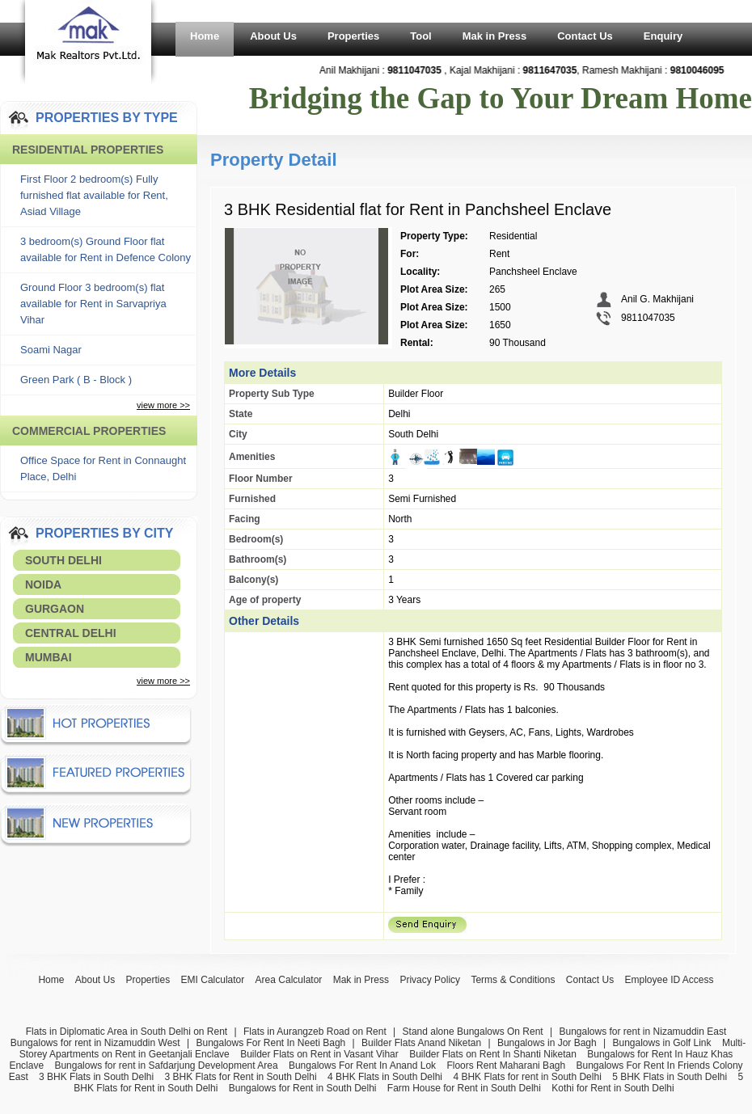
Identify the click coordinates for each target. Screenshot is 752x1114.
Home (204, 36)
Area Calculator (289, 979)
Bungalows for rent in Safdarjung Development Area (165, 1065)
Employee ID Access (669, 979)
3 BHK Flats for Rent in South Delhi (241, 1076)
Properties (353, 36)
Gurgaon (54, 608)
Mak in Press (495, 36)
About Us (273, 36)
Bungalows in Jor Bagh (547, 1043)
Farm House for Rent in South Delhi (464, 1088)
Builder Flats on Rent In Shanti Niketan (493, 1054)
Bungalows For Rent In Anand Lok (362, 1065)
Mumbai (48, 657)
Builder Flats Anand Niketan (421, 1043)
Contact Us (585, 36)
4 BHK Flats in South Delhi (384, 1076)
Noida (43, 584)
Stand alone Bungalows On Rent (473, 1031)
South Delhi (63, 560)
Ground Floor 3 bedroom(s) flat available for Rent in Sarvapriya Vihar (93, 303)
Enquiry (663, 36)
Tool (420, 36)
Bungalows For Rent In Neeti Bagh (270, 1043)
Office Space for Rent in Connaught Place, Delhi (103, 468)
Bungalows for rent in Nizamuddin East (642, 1031)
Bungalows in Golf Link (661, 1043)
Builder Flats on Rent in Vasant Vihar (319, 1054)
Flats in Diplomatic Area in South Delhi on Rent (126, 1031)
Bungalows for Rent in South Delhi (303, 1088)
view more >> (163, 405)
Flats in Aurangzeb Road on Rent (315, 1031)
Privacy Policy (429, 979)
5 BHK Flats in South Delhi (669, 1076)
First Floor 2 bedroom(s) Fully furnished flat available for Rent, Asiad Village (94, 195)
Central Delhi (70, 633)
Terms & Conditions (513, 979)
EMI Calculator (213, 979)
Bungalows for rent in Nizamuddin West (95, 1043)
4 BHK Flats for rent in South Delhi (527, 1076)
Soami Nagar (51, 350)
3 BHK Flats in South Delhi (96, 1076)
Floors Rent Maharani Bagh (505, 1065)
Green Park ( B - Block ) (76, 379)
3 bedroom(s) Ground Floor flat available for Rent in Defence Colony (105, 249)
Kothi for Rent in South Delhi (612, 1088)
